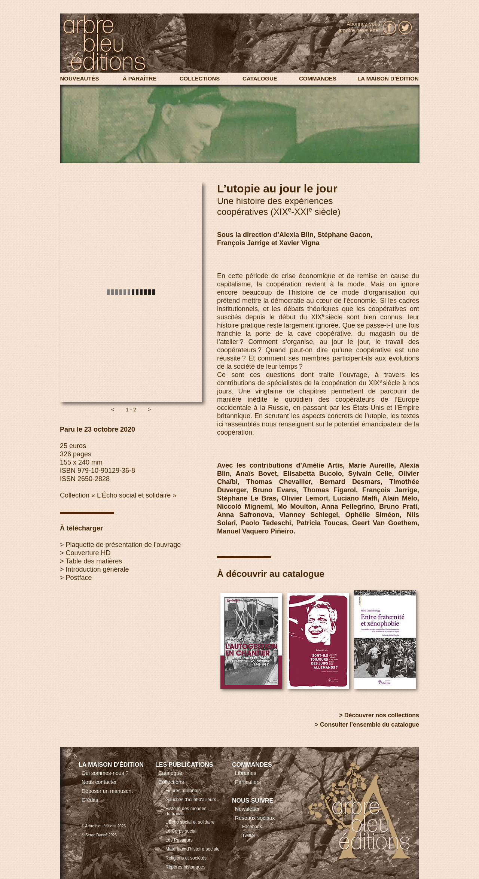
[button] (112, 409)
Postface (79, 577)
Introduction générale (97, 569)
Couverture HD (88, 553)
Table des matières (93, 561)
